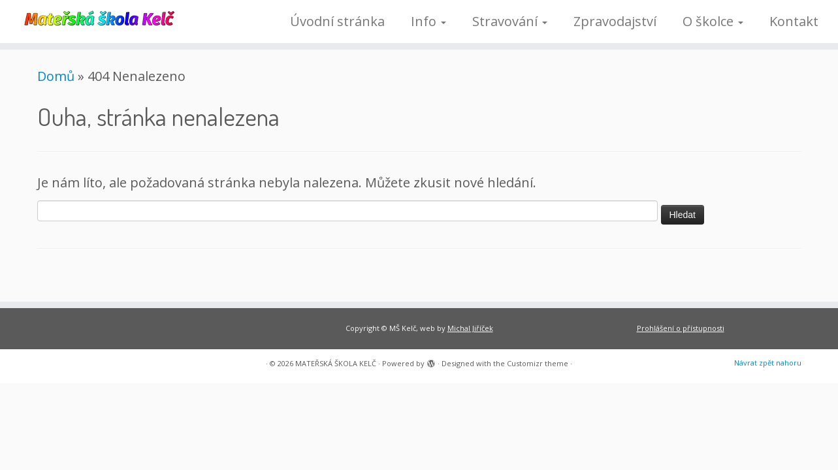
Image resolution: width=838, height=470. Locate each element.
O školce (713, 21)
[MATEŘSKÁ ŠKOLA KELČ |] (96, 17)
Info (428, 21)
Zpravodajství (614, 21)
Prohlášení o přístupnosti (680, 328)
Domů (55, 76)
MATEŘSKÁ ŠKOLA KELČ (335, 363)
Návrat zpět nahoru (767, 363)
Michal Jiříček (470, 328)
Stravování (509, 21)
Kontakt (793, 21)
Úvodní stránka (337, 21)
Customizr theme (537, 363)
